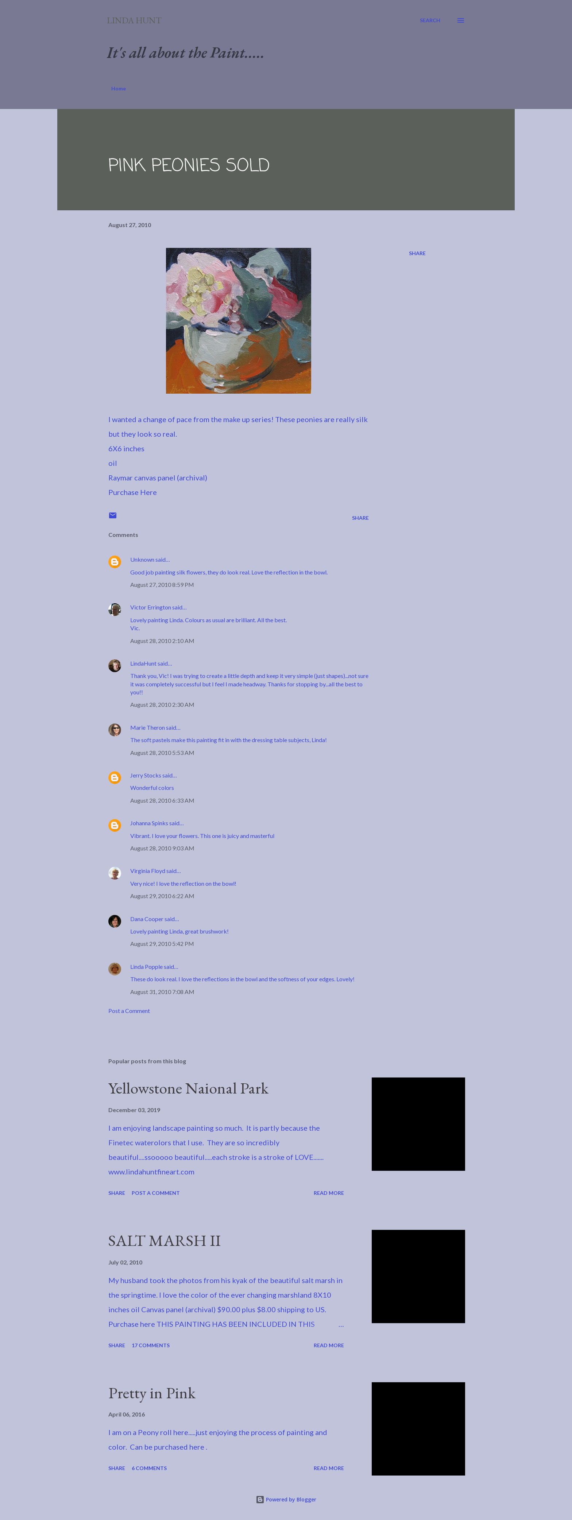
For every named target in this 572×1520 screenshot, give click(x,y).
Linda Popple (146, 966)
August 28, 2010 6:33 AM (162, 800)
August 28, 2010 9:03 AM (162, 848)
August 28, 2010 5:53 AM (162, 752)
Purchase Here (132, 492)
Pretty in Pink (152, 1392)
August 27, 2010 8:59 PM (162, 584)
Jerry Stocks (145, 775)
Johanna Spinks (149, 822)
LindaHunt (143, 663)
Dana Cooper (146, 918)
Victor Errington (150, 607)
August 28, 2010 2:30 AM (162, 704)
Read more (329, 1193)
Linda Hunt (134, 20)
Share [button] (417, 253)
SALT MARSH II (164, 1240)
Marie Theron (147, 727)
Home (118, 88)
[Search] (430, 20)
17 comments (151, 1345)
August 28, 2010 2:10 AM (162, 640)
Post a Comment (129, 1010)
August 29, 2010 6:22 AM (162, 895)
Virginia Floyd (147, 870)
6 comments (149, 1468)
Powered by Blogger (286, 1499)
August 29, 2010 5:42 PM (162, 943)
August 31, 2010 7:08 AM (162, 991)
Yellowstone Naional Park (188, 1087)
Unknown (142, 559)
